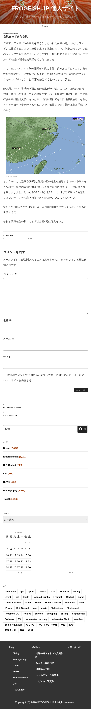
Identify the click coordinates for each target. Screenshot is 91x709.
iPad (81, 602)
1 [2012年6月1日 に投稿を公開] (25, 543)
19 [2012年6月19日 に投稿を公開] (14, 561)
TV (19, 619)
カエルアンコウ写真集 (47, 675)
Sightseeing (78, 613)
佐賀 (71, 625)
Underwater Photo (60, 619)
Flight (12, 238)
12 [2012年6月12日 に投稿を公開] (14, 555)
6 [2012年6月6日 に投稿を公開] (18, 549)
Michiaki (16, 33)
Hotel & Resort (53, 602)
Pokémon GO (12, 613)
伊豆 (63, 625)
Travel (11, 235)
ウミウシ (30, 625)
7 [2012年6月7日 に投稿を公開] (22, 549)
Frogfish (58, 597)
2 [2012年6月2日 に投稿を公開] (29, 543)
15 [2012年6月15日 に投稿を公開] (25, 555)
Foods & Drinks (41, 597)
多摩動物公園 (42, 669)
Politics (27, 613)
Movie (44, 608)
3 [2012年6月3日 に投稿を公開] (7, 549)
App (22, 591)
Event (8, 597)
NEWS (7, 235)
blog (11, 647)
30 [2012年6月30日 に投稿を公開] (29, 567)
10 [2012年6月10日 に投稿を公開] (7, 555)
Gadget (70, 597)
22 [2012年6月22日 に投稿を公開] (25, 561)
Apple (31, 591)
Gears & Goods (13, 602)
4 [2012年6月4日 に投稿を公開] (11, 549)
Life (5, 473)
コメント (10, 274)
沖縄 (31, 238)
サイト (7, 357)
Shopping (51, 613)
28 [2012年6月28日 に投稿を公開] (22, 567)
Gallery (36, 647)
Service (39, 613)
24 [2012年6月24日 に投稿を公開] (7, 567)
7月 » (71, 572)
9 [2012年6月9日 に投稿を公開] (29, 549)
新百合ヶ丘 (10, 630)
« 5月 (20, 572)
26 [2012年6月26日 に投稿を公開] (14, 567)
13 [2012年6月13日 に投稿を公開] (18, 555)
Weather (24, 238)
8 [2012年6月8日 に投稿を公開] (25, 549)
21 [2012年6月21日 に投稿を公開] (22, 561)
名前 (7, 320)
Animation (10, 591)
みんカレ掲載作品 (45, 663)
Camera (42, 591)
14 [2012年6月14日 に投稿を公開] (22, 555)
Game (81, 597)
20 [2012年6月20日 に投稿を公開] (18, 561)
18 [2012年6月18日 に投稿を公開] (11, 561)
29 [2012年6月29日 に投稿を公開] (25, 567)
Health (38, 602)
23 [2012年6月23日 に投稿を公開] (29, 561)
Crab (52, 591)
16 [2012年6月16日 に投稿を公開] (29, 555)
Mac (35, 608)
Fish (17, 597)
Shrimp (64, 613)
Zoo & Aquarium (13, 625)
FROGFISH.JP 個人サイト (45, 8)
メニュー (45, 26)
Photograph (73, 608)
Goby (28, 602)
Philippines (18, 238)
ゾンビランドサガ (48, 625)
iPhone (8, 608)
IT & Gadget (9, 465)
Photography (10, 490)
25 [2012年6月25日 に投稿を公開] (11, 567)
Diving (7, 238)
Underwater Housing (36, 619)
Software (10, 619)
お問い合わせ (74, 647)
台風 (28, 238)
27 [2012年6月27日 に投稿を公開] (18, 567)
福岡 (30, 630)
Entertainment (11, 456)
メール (8, 338)
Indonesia (70, 602)
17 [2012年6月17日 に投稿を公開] (7, 561)
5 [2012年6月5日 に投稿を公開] (14, 549)
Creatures (64, 591)
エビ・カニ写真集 (45, 681)
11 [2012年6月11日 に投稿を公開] (11, 555)
